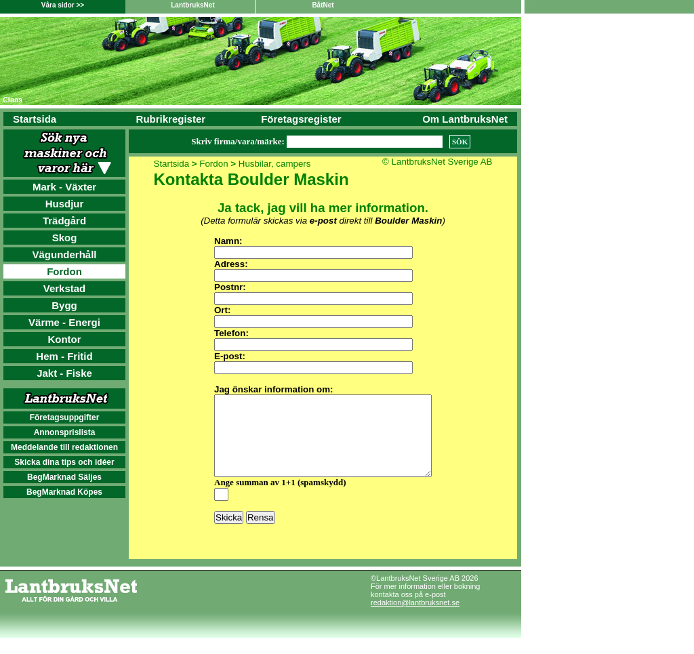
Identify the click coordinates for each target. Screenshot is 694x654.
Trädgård (64, 220)
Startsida (34, 119)
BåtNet (322, 5)
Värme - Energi (64, 322)
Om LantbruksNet (465, 119)
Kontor (64, 339)
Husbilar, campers (275, 164)
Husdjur (64, 203)
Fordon (64, 271)
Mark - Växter (64, 186)
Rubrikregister (171, 119)
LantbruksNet (192, 5)
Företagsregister (301, 119)
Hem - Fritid (64, 356)
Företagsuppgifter (65, 417)
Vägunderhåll (64, 254)
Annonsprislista (65, 432)
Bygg (64, 305)
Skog (64, 237)
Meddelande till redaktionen (64, 447)
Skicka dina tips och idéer (64, 462)
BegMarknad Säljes (64, 477)
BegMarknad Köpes (64, 492)
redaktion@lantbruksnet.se (415, 619)
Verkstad (64, 288)
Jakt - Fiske (64, 373)
